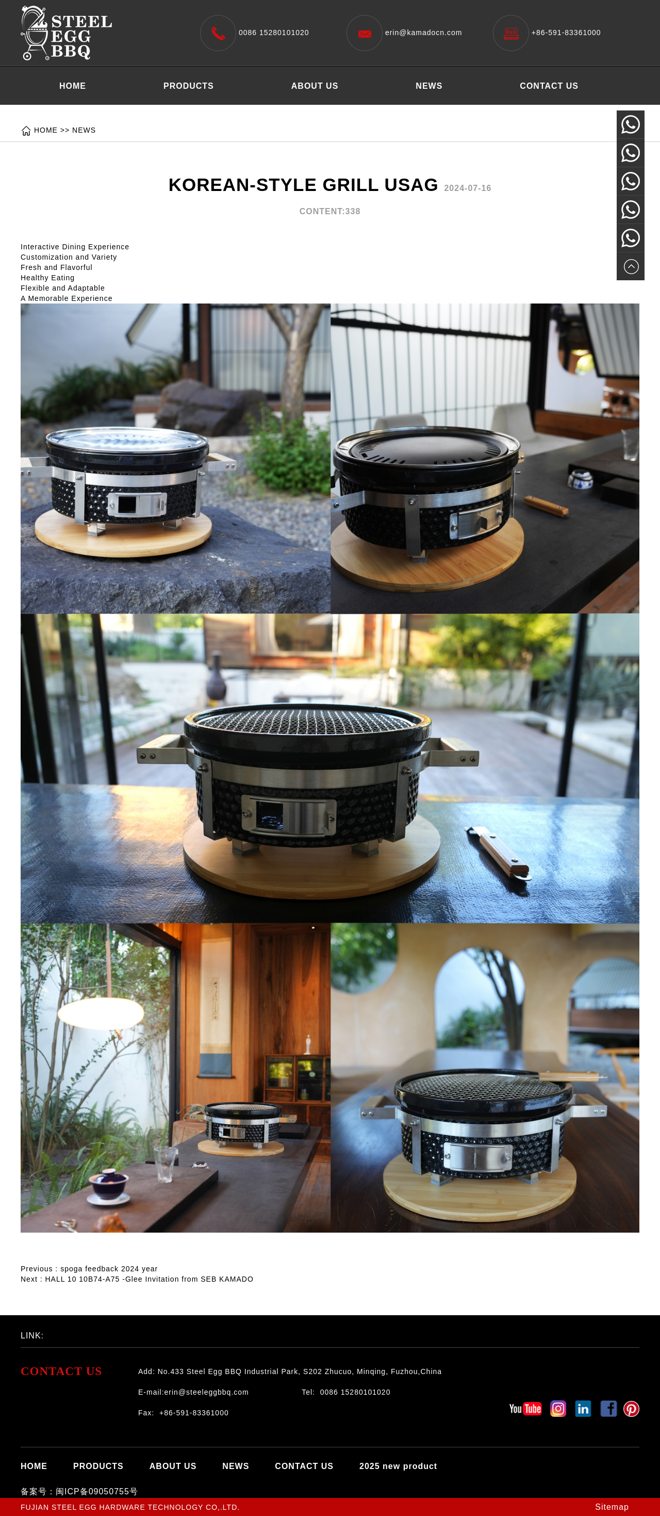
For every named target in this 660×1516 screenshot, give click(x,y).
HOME (72, 86)
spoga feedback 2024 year (109, 1269)
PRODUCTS (188, 86)
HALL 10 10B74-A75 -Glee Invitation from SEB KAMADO (149, 1279)
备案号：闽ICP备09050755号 (79, 1491)
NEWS (429, 86)
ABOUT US (315, 86)
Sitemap (612, 1507)
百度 (95, 1333)
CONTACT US (549, 86)
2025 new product (98, 111)
